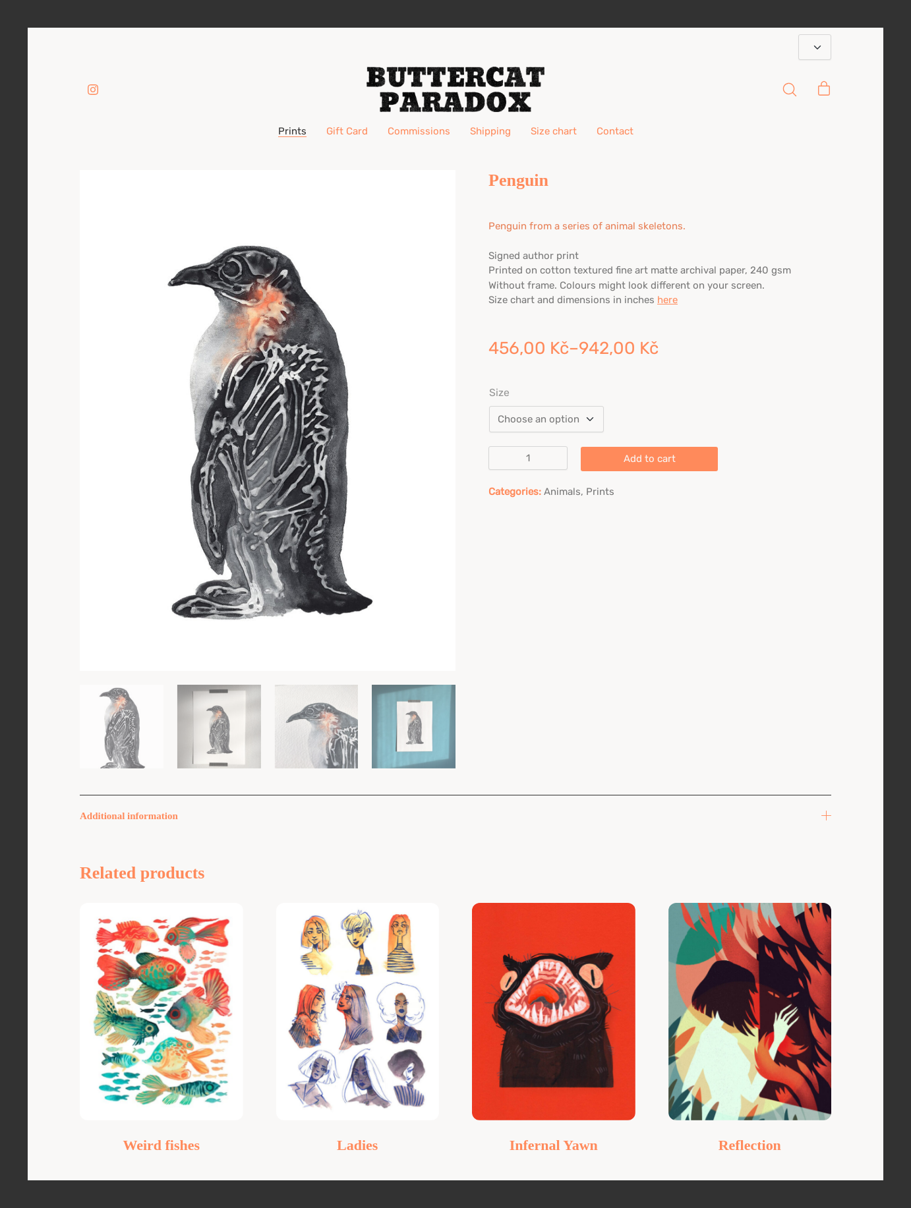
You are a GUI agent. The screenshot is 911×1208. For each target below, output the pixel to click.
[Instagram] (93, 89)
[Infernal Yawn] (553, 1011)
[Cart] (824, 89)
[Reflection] (750, 1011)
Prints (600, 492)
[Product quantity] (528, 458)
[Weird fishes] (161, 1011)
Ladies (357, 1145)
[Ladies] (358, 1011)
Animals (562, 492)
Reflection (750, 1145)
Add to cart (650, 459)
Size (499, 393)
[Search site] (789, 89)
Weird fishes (161, 1145)
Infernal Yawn (554, 1145)
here (667, 300)
